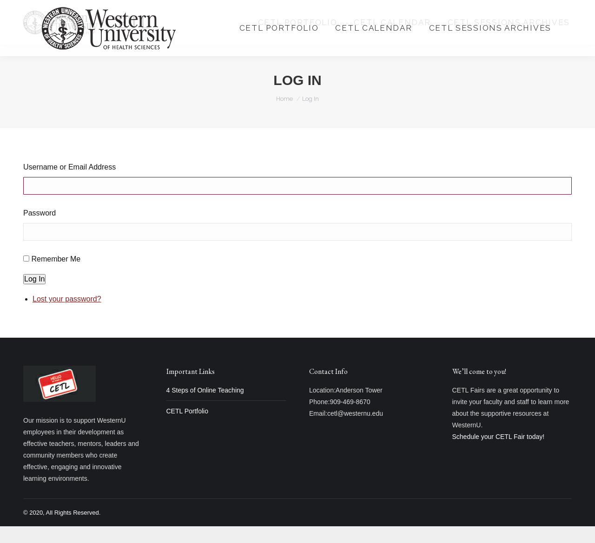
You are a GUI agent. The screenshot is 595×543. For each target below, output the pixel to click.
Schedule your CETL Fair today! (498, 453)
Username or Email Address (69, 184)
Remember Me (55, 276)
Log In (34, 296)
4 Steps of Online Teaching (205, 407)
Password (39, 230)
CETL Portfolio (187, 428)
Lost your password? (67, 316)
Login (471, 8)
